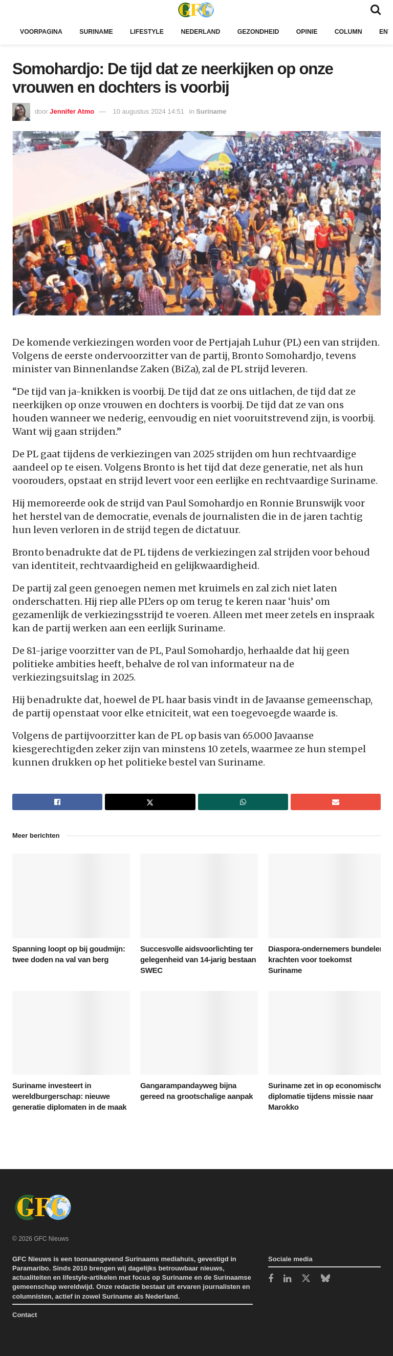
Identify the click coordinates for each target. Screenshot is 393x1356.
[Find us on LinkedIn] (287, 1279)
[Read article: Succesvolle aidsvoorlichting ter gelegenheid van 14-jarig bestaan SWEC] (199, 896)
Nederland (209, 31)
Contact (24, 1315)
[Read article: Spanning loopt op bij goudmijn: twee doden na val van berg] (71, 896)
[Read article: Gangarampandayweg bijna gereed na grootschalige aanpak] (199, 1033)
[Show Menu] (17, 9)
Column (362, 31)
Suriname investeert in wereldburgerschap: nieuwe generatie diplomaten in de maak (69, 1096)
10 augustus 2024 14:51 (148, 111)
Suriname (100, 31)
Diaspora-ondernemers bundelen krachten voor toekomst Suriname (326, 959)
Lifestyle (152, 31)
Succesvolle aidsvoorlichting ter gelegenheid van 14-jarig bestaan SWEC (198, 959)
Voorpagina (42, 31)
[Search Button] (375, 9)
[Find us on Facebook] (270, 1279)
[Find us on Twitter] (306, 1279)
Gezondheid (269, 31)
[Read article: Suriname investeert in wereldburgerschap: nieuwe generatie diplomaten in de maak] (71, 1033)
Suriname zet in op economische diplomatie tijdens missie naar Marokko (325, 1096)
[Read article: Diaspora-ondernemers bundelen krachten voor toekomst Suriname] (327, 896)
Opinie (320, 31)
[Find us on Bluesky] (325, 1279)
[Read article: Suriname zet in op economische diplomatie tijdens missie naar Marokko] (327, 1033)
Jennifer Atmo (72, 111)
